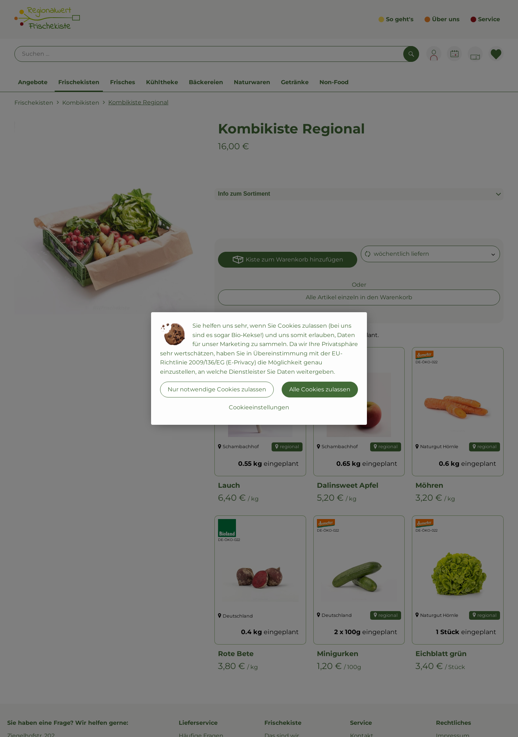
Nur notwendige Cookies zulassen (217, 389)
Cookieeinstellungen (259, 407)
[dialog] (259, 368)
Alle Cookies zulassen (319, 389)
